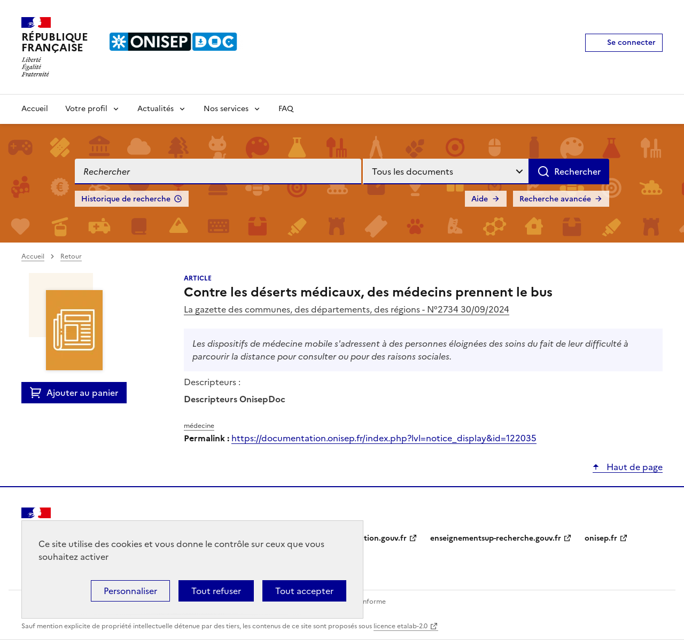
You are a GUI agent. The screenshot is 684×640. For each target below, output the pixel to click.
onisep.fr (601, 538)
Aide (479, 199)
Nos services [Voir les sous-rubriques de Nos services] (226, 108)
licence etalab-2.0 (401, 626)
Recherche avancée (555, 199)
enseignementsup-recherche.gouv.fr (495, 538)
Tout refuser (216, 590)
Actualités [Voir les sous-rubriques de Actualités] (155, 108)
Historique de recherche (125, 199)
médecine (199, 426)
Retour (71, 256)
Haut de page (633, 467)
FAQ (285, 108)
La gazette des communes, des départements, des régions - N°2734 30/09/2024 (346, 309)
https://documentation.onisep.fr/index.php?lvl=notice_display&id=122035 (384, 438)
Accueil (34, 108)
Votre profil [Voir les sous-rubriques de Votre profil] (86, 108)
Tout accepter (304, 590)
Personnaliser (130, 590)
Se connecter (631, 42)
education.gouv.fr (374, 538)
